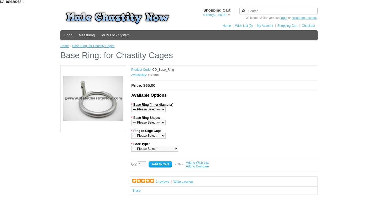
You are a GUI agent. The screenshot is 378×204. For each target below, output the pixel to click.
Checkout (308, 26)
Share (136, 190)
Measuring (87, 35)
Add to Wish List (197, 163)
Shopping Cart (287, 26)
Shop (68, 35)
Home (227, 26)
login (284, 18)
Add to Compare (197, 166)
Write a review (183, 181)
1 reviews (162, 181)
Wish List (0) (244, 26)
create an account (304, 18)
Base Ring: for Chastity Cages (93, 46)
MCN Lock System (115, 35)
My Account (265, 26)
